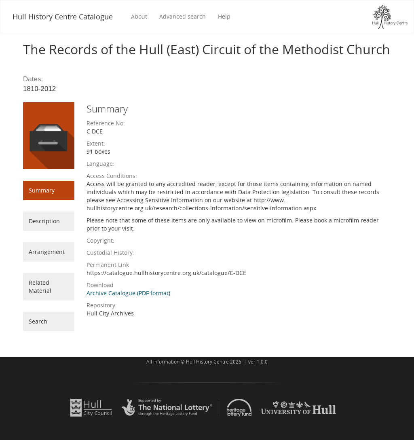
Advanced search (182, 16)
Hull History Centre (207, 361)
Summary (42, 190)
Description (44, 221)
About (139, 16)
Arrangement (47, 252)
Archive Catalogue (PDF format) (128, 293)
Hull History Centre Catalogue (63, 16)
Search (38, 321)
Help (224, 16)
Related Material (40, 286)
